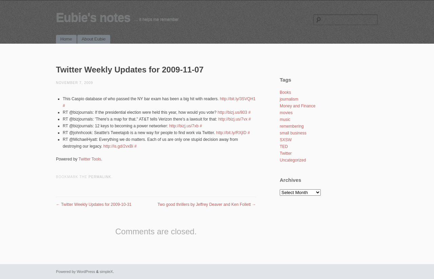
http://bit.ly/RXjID (231, 132)
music (285, 119)
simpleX (106, 272)
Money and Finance (297, 106)
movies (286, 112)
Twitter (286, 153)
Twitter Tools (90, 159)
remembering (292, 126)
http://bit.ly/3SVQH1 (237, 98)
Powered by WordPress (75, 272)
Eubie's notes (93, 17)
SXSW (286, 139)
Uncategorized (293, 160)
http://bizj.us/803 (232, 112)
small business (293, 133)
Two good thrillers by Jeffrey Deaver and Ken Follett (206, 204)
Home (66, 39)
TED (284, 146)
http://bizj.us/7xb (184, 126)
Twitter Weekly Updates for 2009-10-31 (94, 204)
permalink (99, 177)
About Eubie (94, 39)
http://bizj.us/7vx (233, 119)
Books (285, 92)
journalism (289, 99)
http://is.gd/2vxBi (118, 146)
